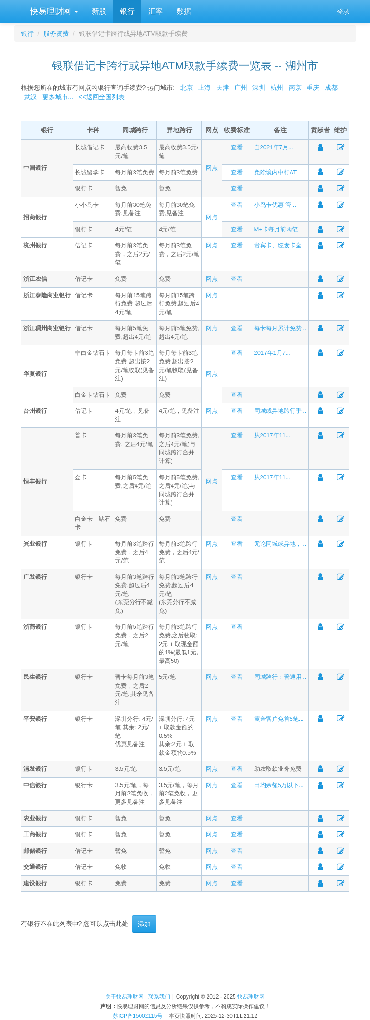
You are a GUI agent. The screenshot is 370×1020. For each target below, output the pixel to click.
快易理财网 (53, 11)
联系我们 (159, 997)
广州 (241, 87)
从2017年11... (272, 435)
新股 (99, 11)
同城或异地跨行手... (280, 410)
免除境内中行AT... (277, 172)
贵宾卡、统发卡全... (280, 245)
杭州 (277, 87)
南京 (295, 87)
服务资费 (56, 33)
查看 (237, 147)
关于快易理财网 (124, 997)
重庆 (313, 87)
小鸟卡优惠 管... (275, 204)
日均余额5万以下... (279, 785)
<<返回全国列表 (101, 96)
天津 (222, 87)
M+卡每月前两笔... (278, 229)
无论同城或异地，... (280, 543)
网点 (212, 167)
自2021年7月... (273, 147)
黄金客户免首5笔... (279, 718)
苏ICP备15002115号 (137, 1016)
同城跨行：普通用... (280, 676)
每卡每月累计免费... (280, 328)
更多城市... (56, 96)
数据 (184, 11)
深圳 (258, 87)
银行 (127, 11)
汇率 (155, 11)
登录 (343, 11)
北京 (186, 87)
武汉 (30, 96)
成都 (331, 87)
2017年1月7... (272, 352)
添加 (144, 924)
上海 (204, 87)
